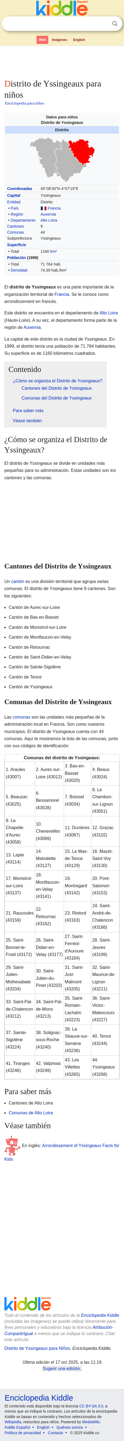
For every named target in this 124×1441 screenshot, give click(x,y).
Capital (13, 195)
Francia (54, 208)
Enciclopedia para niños (24, 103)
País (15, 208)
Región (17, 214)
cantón (17, 581)
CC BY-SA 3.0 (91, 1406)
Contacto (55, 1433)
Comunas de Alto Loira (31, 1112)
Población (16, 257)
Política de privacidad (23, 1433)
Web (42, 40)
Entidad (13, 202)
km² (53, 251)
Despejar (103, 23)
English (79, 40)
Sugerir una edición (61, 1368)
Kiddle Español (17, 1427)
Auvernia (48, 214)
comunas (21, 717)
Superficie (16, 245)
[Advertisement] (62, 61)
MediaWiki (91, 1422)
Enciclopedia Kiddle (100, 1315)
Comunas (15, 232)
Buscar (114, 23)
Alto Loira (49, 220)
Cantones (15, 226)
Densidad (19, 270)
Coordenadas (19, 188)
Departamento (23, 220)
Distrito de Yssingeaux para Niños (37, 1348)
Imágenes (59, 40)
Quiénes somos (69, 1427)
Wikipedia (13, 1422)
